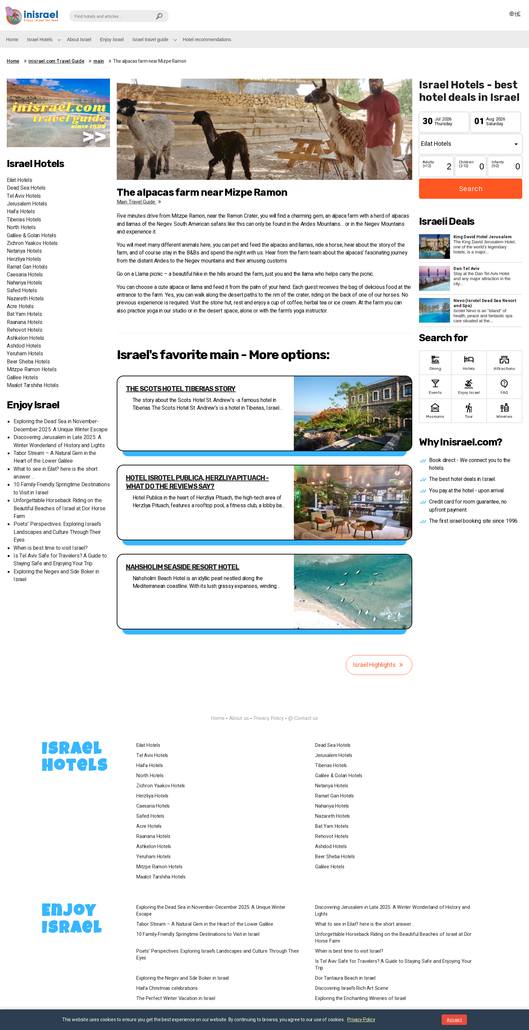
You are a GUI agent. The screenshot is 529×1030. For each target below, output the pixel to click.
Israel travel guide (150, 39)
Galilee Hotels (22, 378)
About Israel (79, 39)
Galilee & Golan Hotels (31, 236)
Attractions (504, 362)
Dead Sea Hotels (26, 188)
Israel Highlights (379, 665)
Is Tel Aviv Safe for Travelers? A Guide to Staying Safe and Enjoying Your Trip (60, 560)
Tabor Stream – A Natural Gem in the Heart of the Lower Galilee (54, 457)
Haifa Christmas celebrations (167, 988)
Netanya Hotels (24, 251)
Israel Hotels (39, 39)
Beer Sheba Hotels (28, 362)
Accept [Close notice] (454, 1019)
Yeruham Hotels (25, 354)
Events (435, 386)
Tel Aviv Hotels (24, 196)
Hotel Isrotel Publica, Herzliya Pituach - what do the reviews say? (197, 482)
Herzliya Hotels (24, 259)
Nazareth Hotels (25, 299)
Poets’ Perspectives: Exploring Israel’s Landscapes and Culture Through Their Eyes (57, 532)
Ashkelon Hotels (25, 338)
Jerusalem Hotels (27, 204)
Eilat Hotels (19, 180)
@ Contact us (303, 718)
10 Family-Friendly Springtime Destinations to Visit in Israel (197, 934)
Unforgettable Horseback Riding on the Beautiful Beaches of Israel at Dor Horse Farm (59, 508)
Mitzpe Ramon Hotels (32, 370)
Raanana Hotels (24, 322)
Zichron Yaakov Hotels (32, 243)
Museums (435, 410)
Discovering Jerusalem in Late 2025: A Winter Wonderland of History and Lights (59, 441)
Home (12, 39)
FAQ (504, 386)
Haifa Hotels (21, 212)
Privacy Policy (268, 718)
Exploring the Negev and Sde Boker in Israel (182, 978)
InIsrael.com (264, 706)
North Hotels (21, 228)
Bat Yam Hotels (24, 314)
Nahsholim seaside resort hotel (183, 567)
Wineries (504, 410)
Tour (468, 410)
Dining (435, 362)
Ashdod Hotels (24, 346)
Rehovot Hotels (24, 330)
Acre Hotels (20, 306)
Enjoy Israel (111, 39)
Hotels (468, 362)
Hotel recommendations (207, 39)
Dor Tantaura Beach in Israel (345, 978)
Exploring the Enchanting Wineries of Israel (360, 998)
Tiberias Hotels (24, 220)
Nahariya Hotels (24, 283)
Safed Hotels (22, 291)
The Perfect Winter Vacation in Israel (175, 998)
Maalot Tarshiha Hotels (33, 385)
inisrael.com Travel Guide (56, 61)
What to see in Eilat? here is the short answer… (364, 924)
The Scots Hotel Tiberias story (181, 389)
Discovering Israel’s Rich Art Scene (351, 988)
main (98, 61)
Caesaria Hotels (25, 275)
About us (239, 718)
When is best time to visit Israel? (50, 548)
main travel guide (140, 202)
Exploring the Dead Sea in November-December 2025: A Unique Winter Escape (60, 425)
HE (514, 14)
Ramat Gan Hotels (27, 267)
